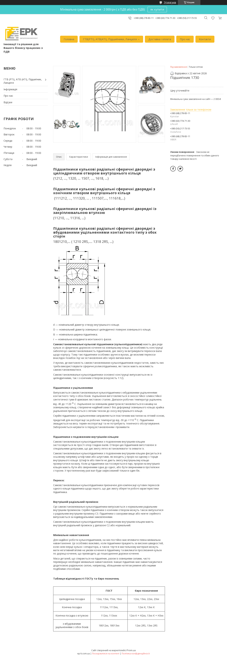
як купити (157, 9)
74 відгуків (170, 2)
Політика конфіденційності (136, 653)
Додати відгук (212, 18)
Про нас (185, 39)
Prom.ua (131, 650)
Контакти (205, 39)
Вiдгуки (8, 102)
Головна (69, 39)
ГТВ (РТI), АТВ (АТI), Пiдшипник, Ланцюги (23, 81)
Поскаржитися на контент (105, 653)
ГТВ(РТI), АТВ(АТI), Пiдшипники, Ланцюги (110, 39)
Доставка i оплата (159, 39)
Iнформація (10, 89)
